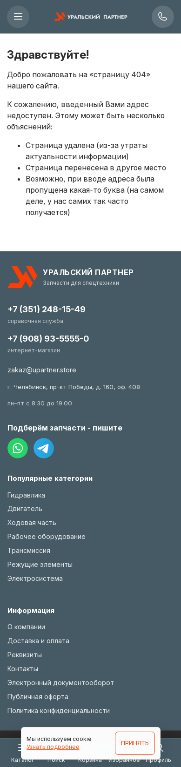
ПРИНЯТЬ (135, 743)
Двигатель (24, 508)
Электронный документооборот (60, 682)
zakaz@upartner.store (41, 370)
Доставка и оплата (38, 641)
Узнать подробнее (53, 746)
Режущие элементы (40, 564)
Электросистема (35, 578)
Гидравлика (26, 495)
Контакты (22, 669)
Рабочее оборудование (46, 536)
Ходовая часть (31, 522)
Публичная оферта (37, 696)
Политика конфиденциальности (58, 710)
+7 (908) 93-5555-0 (48, 338)
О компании (26, 627)
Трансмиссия (28, 550)
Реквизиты (24, 655)
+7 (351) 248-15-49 (46, 309)
